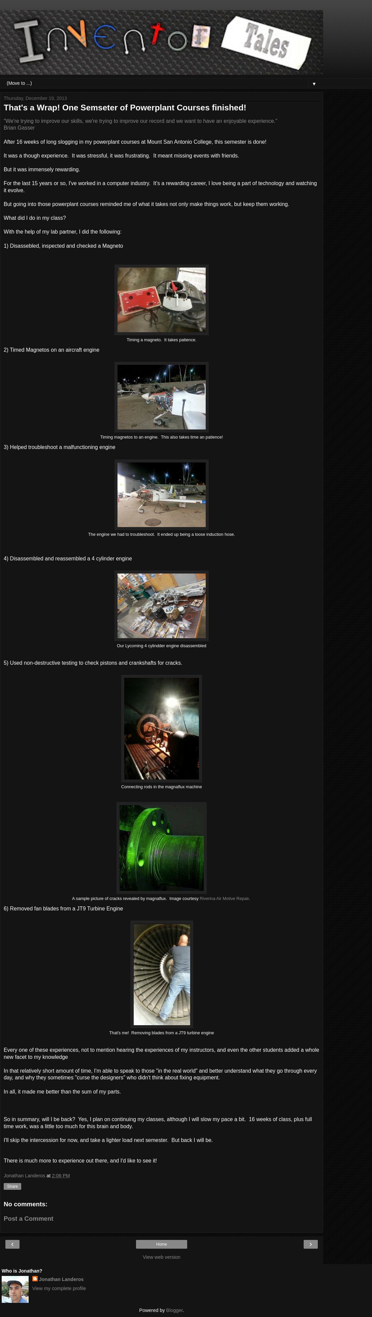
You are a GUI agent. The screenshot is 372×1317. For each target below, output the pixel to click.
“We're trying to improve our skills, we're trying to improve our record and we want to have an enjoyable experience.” (140, 121)
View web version (161, 1257)
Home (161, 1244)
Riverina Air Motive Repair (224, 898)
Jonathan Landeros (61, 1279)
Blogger (174, 1310)
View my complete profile (59, 1288)
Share (12, 1186)
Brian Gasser (19, 128)
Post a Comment (29, 1218)
